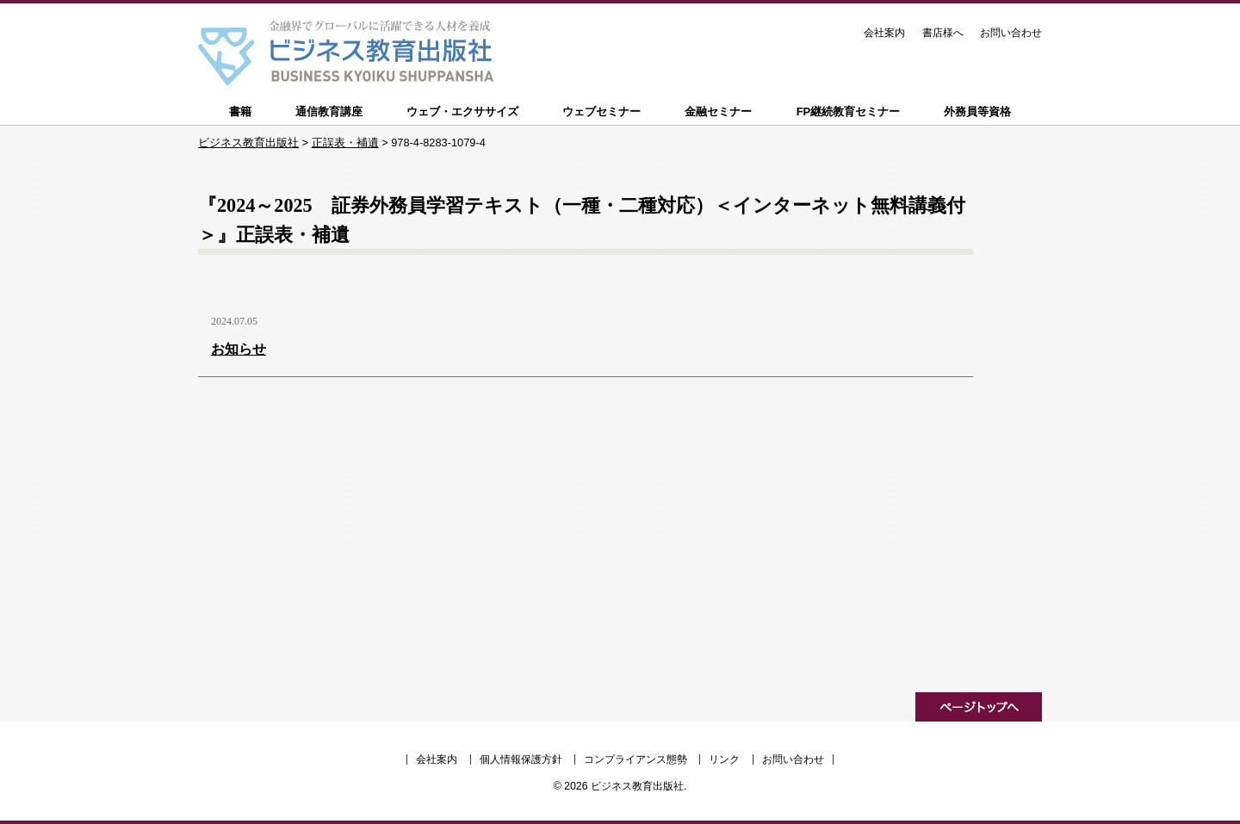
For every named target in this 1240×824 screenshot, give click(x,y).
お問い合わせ (1011, 33)
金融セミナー (718, 111)
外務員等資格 (977, 111)
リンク (724, 759)
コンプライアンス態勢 (635, 759)
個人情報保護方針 (521, 759)
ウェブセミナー (601, 111)
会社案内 (884, 33)
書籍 (240, 111)
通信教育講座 (329, 111)
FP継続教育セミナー (849, 111)
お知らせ (238, 349)
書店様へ (943, 33)
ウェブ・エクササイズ (462, 111)
